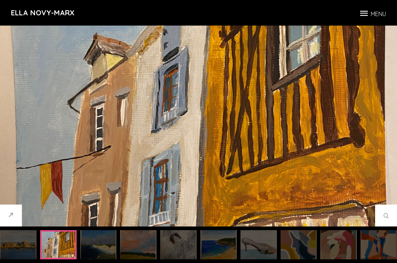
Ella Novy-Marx (42, 12)
